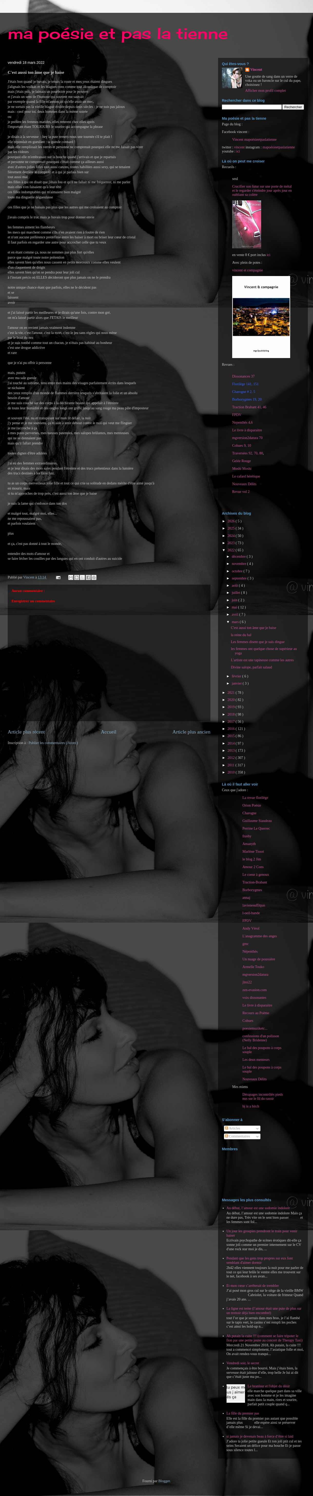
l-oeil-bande (251, 913)
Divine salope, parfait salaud (251, 667)
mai (235, 607)
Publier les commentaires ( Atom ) (53, 743)
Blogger (164, 1481)
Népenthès (250, 951)
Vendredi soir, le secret (243, 1363)
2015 (232, 736)
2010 (232, 772)
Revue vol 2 (241, 492)
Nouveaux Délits (254, 1079)
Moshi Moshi (241, 469)
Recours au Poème (255, 1013)
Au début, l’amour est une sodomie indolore (258, 1208)
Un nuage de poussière (258, 959)
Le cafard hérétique (246, 476)
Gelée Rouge (241, 461)
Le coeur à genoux (255, 875)
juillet (236, 593)
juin (235, 600)
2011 (232, 765)
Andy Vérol (250, 928)
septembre (239, 578)
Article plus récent (26, 732)
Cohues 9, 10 (241, 445)
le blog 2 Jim (251, 859)
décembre (239, 556)
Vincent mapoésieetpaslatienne (254, 139)
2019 (232, 707)
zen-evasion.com (254, 990)
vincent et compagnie (247, 270)
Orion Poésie (251, 805)
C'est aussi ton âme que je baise (253, 628)
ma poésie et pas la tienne (118, 33)
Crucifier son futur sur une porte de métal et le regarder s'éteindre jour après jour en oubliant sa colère (262, 191)
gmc (245, 944)
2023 (232, 543)
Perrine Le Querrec (256, 828)
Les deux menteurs (256, 1060)
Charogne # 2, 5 (243, 392)
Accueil (108, 732)
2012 (232, 758)
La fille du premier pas (243, 1413)
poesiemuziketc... (255, 1028)
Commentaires (237, 1136)
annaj (246, 898)
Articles (232, 1128)
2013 (232, 750)
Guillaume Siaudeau (257, 821)
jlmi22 (247, 982)
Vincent (256, 70)
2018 (232, 714)
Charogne (249, 813)
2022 (232, 550)
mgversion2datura (255, 974)
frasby (246, 836)
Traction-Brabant (254, 882)
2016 (232, 729)
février (237, 676)
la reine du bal (241, 635)
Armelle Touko (253, 967)
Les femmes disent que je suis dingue (258, 642)
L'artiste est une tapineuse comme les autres (262, 660)
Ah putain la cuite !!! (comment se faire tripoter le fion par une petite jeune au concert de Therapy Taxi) (265, 1338)
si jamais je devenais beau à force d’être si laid (260, 1436)
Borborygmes (252, 890)
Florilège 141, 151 (245, 384)
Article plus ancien (191, 732)
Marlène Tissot (253, 851)
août (235, 585)
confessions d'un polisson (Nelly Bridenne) (260, 1038)
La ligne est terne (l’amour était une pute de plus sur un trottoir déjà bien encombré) (264, 1311)
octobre (237, 571)
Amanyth (249, 844)
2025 (232, 528)
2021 (232, 693)
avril (235, 614)
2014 (232, 743)
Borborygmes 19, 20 (247, 399)
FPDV (236, 415)
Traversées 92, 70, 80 (247, 453)
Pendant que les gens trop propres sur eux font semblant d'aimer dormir (260, 1260)
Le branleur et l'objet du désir (269, 1386)
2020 (232, 700)
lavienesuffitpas (253, 905)
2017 (232, 722)
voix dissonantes (254, 998)
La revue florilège (255, 798)
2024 (232, 536)
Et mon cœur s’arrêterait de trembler (253, 1286)
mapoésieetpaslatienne (278, 147)
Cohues (247, 1021)
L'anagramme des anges (259, 936)
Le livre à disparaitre (247, 430)
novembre (239, 564)
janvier (237, 683)
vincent (239, 147)
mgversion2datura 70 (247, 438)
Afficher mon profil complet (265, 91)
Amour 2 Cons (252, 867)
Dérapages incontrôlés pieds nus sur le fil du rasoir (262, 1097)
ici (238, 151)
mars (236, 622)
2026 (232, 521)
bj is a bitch (250, 1106)
